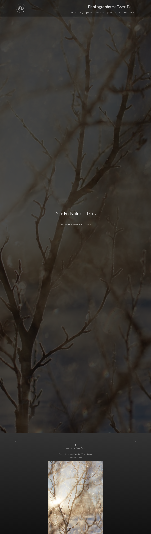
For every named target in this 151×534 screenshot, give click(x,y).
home (73, 12)
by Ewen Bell (110, 6)
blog (81, 12)
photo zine (111, 12)
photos (89, 12)
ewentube (99, 12)
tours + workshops (126, 12)
